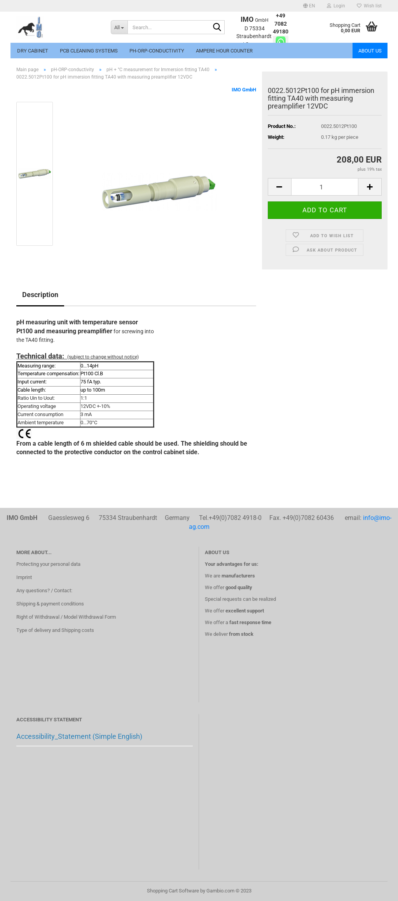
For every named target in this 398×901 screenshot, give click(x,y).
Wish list (369, 6)
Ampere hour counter (224, 51)
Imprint (24, 577)
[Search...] (119, 27)
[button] (309, 6)
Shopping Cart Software (173, 891)
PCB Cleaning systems (89, 51)
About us (370, 51)
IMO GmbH (244, 90)
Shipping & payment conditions (50, 604)
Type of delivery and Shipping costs (55, 630)
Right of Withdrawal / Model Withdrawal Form (66, 617)
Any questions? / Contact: (44, 590)
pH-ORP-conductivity (156, 51)
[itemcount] (324, 187)
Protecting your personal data (48, 564)
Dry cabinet (32, 51)
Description (40, 294)
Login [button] (336, 6)
